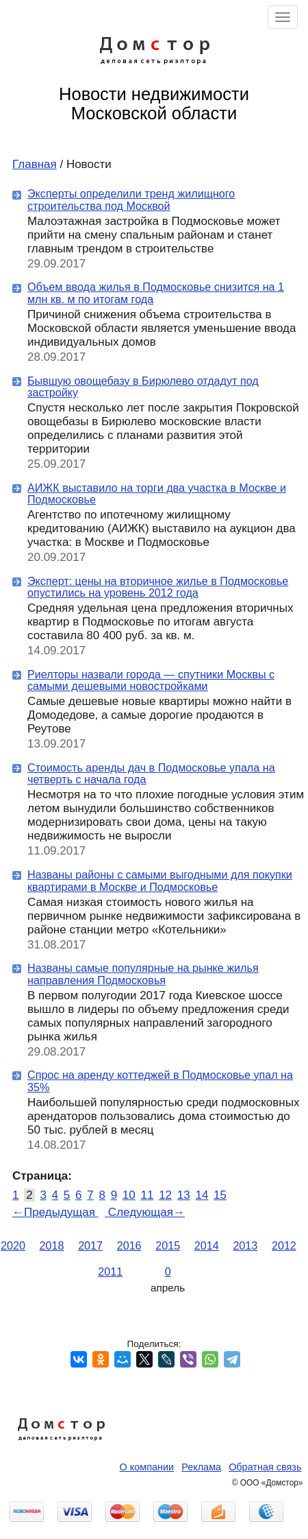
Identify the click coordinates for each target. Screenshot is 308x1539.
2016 (129, 1245)
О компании (147, 1467)
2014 (206, 1245)
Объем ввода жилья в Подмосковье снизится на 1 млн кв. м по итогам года (155, 293)
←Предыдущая (55, 1212)
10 (129, 1195)
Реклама (201, 1467)
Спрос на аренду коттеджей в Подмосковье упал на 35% (160, 1081)
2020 (13, 1245)
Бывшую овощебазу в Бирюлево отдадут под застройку (143, 386)
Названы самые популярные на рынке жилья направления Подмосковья (143, 974)
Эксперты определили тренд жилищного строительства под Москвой (131, 199)
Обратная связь (265, 1467)
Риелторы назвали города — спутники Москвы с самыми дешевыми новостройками (150, 680)
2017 (90, 1245)
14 (201, 1195)
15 (220, 1195)
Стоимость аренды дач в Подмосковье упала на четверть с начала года (151, 773)
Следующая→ (145, 1212)
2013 (245, 1245)
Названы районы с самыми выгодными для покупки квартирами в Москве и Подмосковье (159, 880)
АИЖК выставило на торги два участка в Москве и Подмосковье (156, 493)
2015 (167, 1245)
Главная (34, 164)
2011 (110, 1271)
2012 (284, 1245)
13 (183, 1195)
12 (165, 1195)
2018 (52, 1245)
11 (146, 1195)
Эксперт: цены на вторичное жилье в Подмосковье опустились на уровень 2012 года (157, 587)
